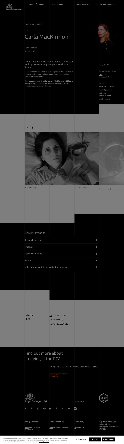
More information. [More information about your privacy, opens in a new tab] (44, 443)
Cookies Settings (81, 440)
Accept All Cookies (108, 440)
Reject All (94, 440)
